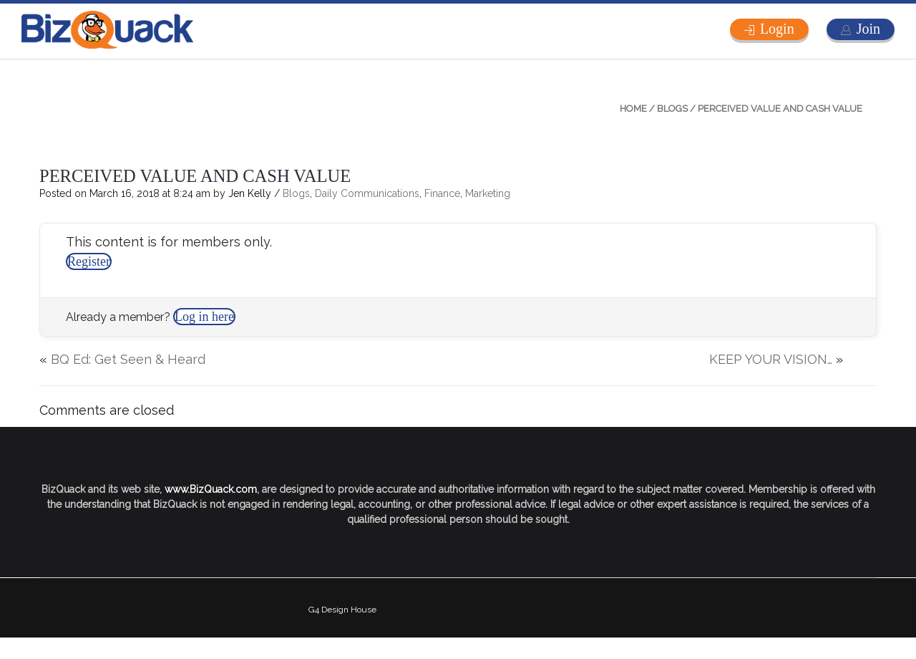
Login (777, 29)
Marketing (487, 193)
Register (88, 261)
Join (868, 29)
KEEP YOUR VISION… (770, 359)
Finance (442, 193)
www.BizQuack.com (211, 489)
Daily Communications (367, 193)
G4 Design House (342, 610)
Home (633, 108)
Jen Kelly (249, 193)
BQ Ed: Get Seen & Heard (128, 359)
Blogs (672, 108)
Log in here (204, 316)
